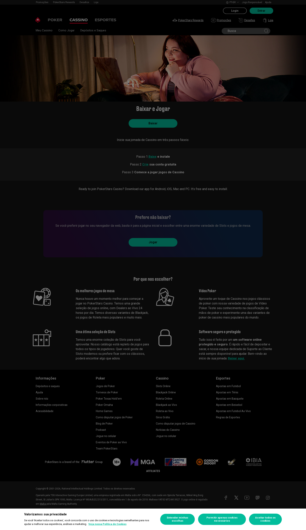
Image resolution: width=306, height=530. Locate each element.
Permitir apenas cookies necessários (222, 519)
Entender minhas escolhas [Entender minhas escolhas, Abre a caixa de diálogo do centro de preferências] (177, 519)
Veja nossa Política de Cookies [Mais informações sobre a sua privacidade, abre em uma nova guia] (107, 524)
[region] (153, 519)
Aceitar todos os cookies (265, 519)
